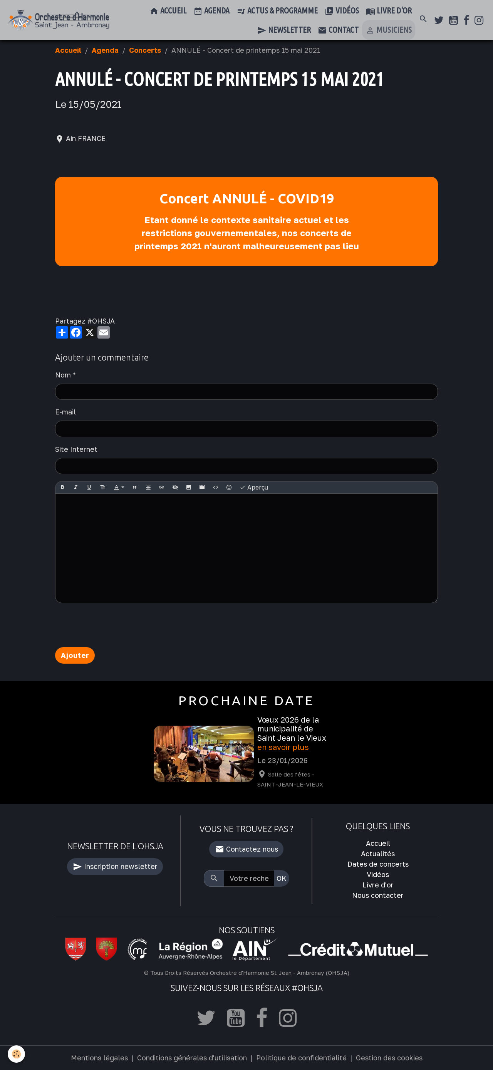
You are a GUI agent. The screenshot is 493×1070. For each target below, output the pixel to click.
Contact (338, 30)
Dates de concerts (378, 864)
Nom (63, 375)
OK (282, 878)
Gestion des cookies (389, 1057)
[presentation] (113, 625)
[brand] (58, 20)
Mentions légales (99, 1057)
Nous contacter (378, 895)
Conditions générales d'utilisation (192, 1057)
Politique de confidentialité (301, 1057)
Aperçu (254, 487)
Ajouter (75, 655)
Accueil (167, 11)
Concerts (145, 50)
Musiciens (389, 30)
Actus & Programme (277, 11)
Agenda (211, 11)
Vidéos (342, 11)
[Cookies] (16, 1054)
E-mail (65, 412)
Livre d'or (389, 11)
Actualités (378, 853)
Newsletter (284, 30)
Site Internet (76, 449)
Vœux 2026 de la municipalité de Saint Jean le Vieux (291, 729)
